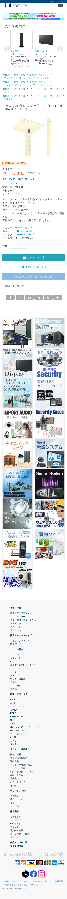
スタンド (14, 827)
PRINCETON (16, 716)
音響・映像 (15, 608)
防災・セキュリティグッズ (23, 635)
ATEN (13, 737)
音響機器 (14, 796)
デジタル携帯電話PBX (21, 765)
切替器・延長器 (17, 678)
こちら (46, 855)
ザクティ (14, 744)
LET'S (13, 713)
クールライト (16, 820)
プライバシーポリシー (42, 881)
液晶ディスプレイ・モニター (24, 665)
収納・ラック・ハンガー (22, 771)
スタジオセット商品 (19, 834)
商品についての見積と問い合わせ (33, 276)
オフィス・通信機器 (19, 749)
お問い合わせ (37, 885)
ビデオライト (16, 816)
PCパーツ (15, 661)
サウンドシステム (18, 790)
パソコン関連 (16, 649)
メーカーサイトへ (12, 194)
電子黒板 (14, 778)
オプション (15, 630)
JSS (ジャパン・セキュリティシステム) (29, 727)
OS (11, 720)
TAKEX (13, 710)
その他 (13, 689)
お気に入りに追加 (33, 266)
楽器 (12, 803)
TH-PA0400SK (24, 234)
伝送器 (13, 682)
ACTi (12, 703)
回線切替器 (15, 754)
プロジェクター (17, 616)
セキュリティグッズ (19, 641)
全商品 (6, 75)
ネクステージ (16, 734)
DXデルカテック (18, 730)
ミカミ (13, 741)
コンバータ (15, 685)
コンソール (15, 668)
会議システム (16, 775)
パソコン (14, 654)
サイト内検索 (16, 846)
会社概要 (59, 881)
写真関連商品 (16, 830)
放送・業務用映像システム (23, 620)
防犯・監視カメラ (18, 694)
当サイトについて (21, 881)
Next (59, 48)
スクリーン (15, 627)
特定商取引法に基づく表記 (15, 885)
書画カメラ (15, 623)
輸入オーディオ (17, 799)
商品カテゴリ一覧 (18, 842)
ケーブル (14, 672)
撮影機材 (14, 811)
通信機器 (14, 761)
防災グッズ (15, 644)
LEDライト (15, 823)
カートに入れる (33, 257)
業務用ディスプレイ (19, 613)
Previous (6, 48)
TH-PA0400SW (24, 230)
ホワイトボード (17, 782)
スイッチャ (15, 675)
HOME (7, 881)
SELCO (14, 723)
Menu (61, 4)
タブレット (15, 658)
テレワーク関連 (17, 768)
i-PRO (13, 699)
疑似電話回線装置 (18, 758)
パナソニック (16, 706)
